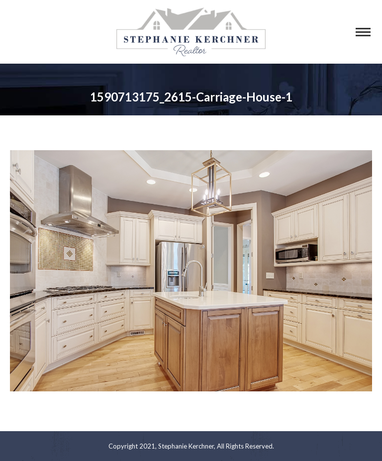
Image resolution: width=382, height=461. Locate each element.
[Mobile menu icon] (363, 32)
